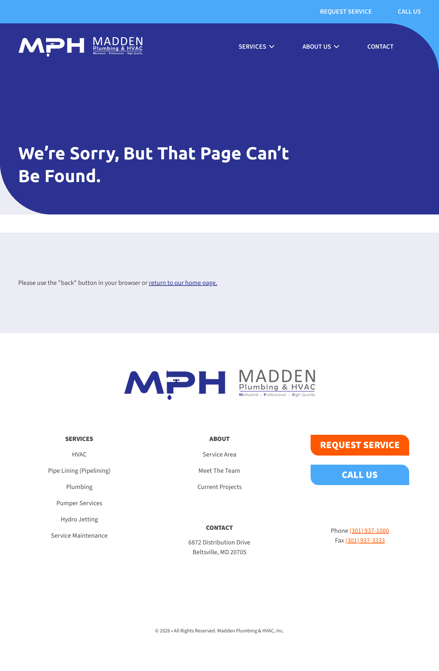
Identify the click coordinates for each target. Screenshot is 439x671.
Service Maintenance (79, 535)
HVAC (79, 454)
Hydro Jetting (79, 519)
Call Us (409, 11)
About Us (317, 47)
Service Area (219, 454)
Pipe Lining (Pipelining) (79, 470)
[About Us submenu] (336, 47)
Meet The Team (219, 470)
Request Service (346, 11)
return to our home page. (183, 282)
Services (252, 47)
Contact (380, 47)
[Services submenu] (271, 47)
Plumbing (79, 487)
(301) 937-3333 (365, 540)
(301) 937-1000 (369, 530)
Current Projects (219, 487)
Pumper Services (79, 503)
